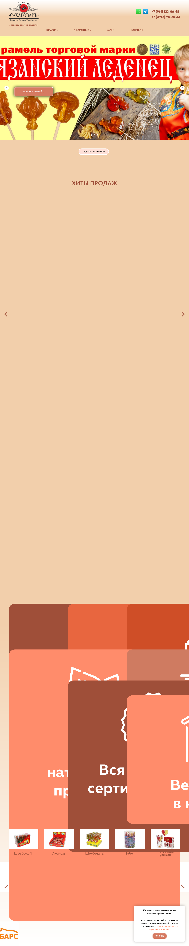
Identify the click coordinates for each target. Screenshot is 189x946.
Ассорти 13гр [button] (149, 243)
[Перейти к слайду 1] (91, 135)
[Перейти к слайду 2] (94, 135)
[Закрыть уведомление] (182, 908)
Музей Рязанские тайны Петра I (160, 941)
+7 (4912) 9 (159, 17)
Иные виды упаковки (166, 639)
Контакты (102, 922)
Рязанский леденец (110, 243)
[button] (33, 91)
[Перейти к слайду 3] (97, 135)
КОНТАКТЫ (137, 30)
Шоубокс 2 (94, 639)
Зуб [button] (61, 243)
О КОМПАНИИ (81, 30)
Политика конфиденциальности (114, 927)
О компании (104, 911)
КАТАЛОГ (51, 30)
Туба (129, 639)
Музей (101, 916)
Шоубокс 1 (23, 639)
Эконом (58, 639)
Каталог (101, 905)
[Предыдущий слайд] (6, 88)
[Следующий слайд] (182, 88)
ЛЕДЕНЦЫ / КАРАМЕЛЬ (94, 152)
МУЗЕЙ (110, 30)
